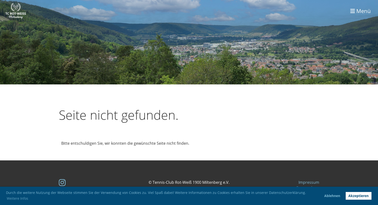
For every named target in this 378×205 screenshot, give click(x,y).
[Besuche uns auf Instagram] (62, 182)
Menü (360, 10)
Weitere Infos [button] (17, 198)
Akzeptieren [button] (358, 195)
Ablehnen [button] (332, 195)
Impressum (308, 182)
